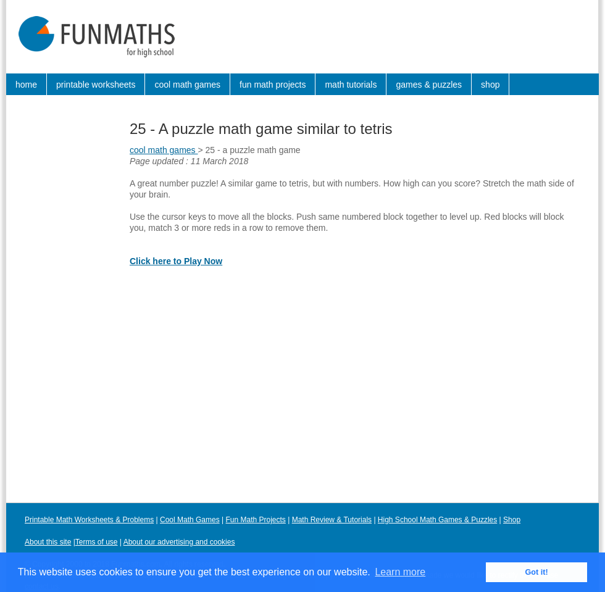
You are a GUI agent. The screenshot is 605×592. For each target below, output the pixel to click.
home (26, 85)
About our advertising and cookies (179, 542)
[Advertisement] (61, 299)
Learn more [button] (400, 572)
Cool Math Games (190, 519)
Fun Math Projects (256, 519)
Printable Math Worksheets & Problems (89, 519)
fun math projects (273, 85)
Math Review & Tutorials (332, 519)
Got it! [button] (536, 572)
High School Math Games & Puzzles (437, 519)
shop (490, 85)
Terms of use (96, 542)
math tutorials (351, 85)
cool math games (187, 85)
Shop (511, 519)
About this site (48, 542)
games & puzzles (429, 85)
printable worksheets (95, 85)
